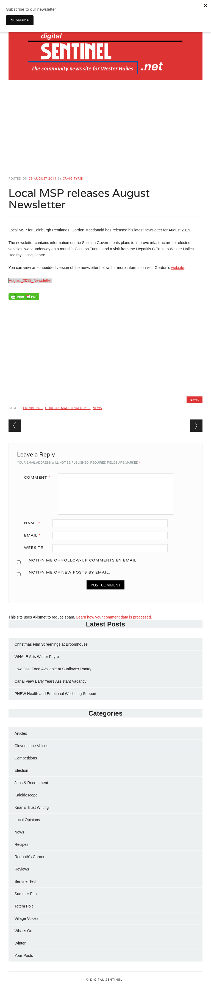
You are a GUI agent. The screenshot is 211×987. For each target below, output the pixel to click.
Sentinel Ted (25, 881)
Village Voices (26, 918)
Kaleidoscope (26, 795)
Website (33, 547)
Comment (39, 477)
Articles (21, 733)
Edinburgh (33, 408)
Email (34, 535)
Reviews (22, 869)
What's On (23, 931)
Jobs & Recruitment (31, 783)
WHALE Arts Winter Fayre (37, 656)
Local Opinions (27, 820)
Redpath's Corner (30, 857)
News (194, 400)
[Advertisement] (106, 126)
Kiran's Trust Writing (32, 807)
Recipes (22, 844)
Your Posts (24, 955)
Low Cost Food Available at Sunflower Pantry (53, 669)
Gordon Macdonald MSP (68, 408)
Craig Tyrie (73, 178)
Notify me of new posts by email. (69, 572)
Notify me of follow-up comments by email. (83, 560)
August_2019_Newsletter (30, 280)
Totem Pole (24, 906)
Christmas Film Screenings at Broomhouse (51, 644)
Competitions (26, 758)
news (97, 408)
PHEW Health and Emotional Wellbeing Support (55, 693)
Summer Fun (26, 894)
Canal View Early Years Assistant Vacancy (51, 681)
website (177, 267)
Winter (20, 943)
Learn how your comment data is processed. (114, 617)
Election (21, 770)
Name (34, 522)
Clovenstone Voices (31, 746)
